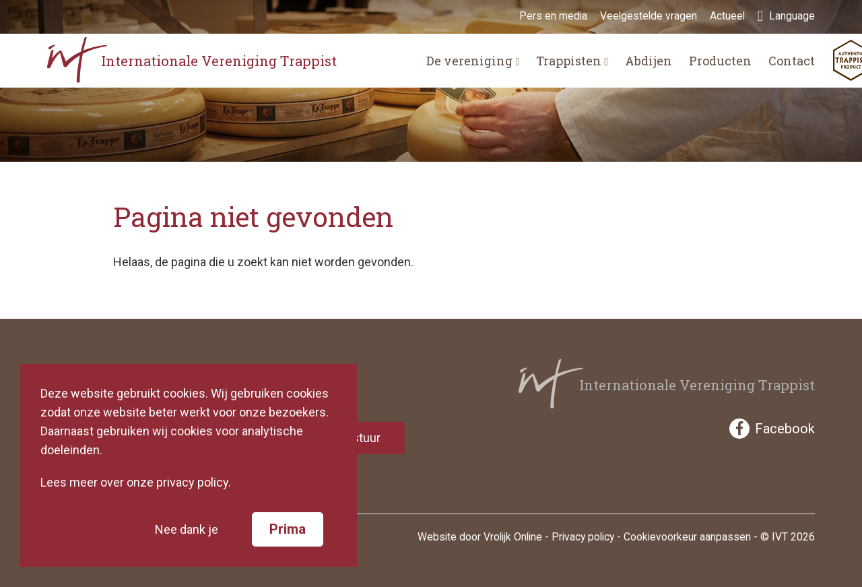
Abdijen (648, 61)
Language (786, 15)
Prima (287, 529)
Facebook (772, 429)
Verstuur (357, 438)
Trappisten (572, 61)
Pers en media (553, 15)
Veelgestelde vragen (648, 15)
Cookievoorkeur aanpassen (687, 536)
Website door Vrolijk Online (480, 536)
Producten (720, 61)
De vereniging (472, 61)
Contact (791, 61)
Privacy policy (583, 536)
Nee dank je (186, 529)
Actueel (727, 15)
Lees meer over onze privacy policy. (135, 482)
